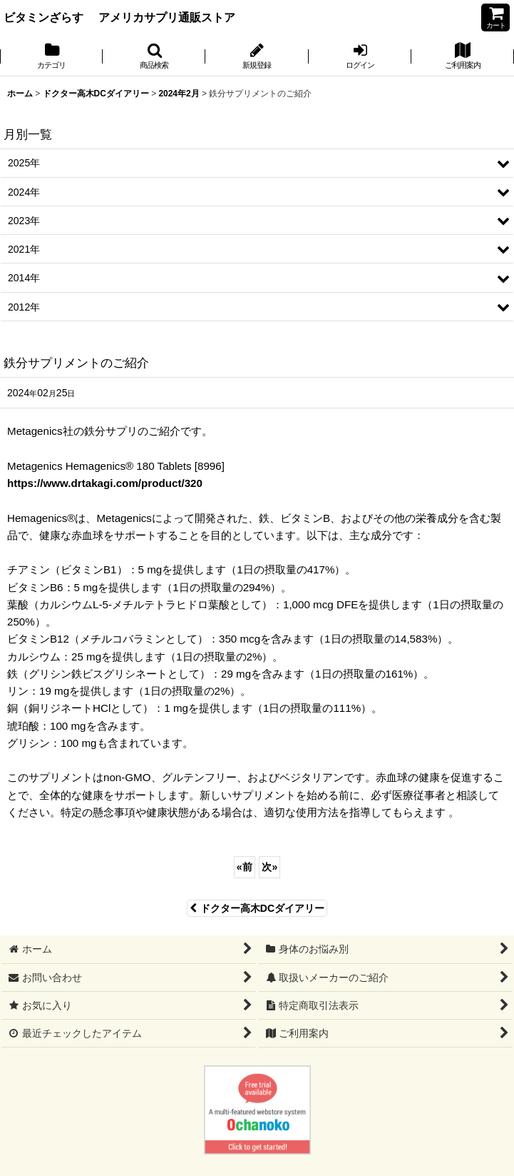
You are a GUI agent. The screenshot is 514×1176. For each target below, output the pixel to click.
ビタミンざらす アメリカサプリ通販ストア (119, 17)
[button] (154, 57)
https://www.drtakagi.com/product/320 (104, 483)
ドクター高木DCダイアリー (257, 908)
